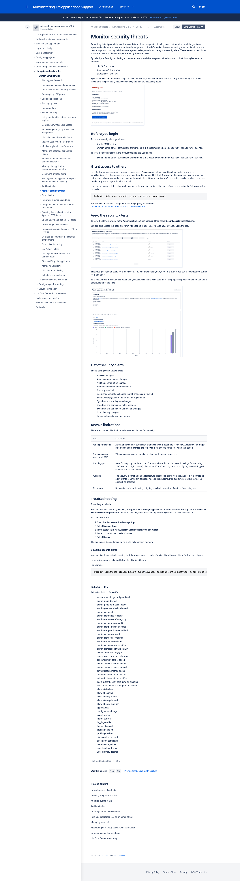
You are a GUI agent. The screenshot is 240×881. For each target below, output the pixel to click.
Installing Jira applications (48, 43)
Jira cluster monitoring (52, 270)
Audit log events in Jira (101, 801)
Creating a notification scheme (105, 811)
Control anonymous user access (57, 125)
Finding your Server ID (52, 80)
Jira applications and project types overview (56, 34)
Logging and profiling (52, 99)
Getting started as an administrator (52, 39)
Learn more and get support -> (162, 17)
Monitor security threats (53, 191)
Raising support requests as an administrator (112, 817)
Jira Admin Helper (50, 249)
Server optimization (48, 289)
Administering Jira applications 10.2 (57, 26)
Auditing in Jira (49, 186)
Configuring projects (45, 57)
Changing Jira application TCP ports (59, 220)
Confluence (105, 856)
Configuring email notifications (105, 833)
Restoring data (49, 108)
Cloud (177, 27)
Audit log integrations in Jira (104, 795)
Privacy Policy (152, 872)
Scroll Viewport (120, 856)
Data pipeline (48, 195)
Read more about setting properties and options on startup (118, 206)
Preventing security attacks (103, 790)
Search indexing (49, 112)
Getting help (41, 307)
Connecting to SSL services (55, 224)
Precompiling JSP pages (53, 94)
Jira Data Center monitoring (104, 838)
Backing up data (49, 103)
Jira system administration (48, 71)
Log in (202, 7)
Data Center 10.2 (194, 26)
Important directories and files (56, 200)
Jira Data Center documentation (51, 293)
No (118, 771)
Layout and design (44, 48)
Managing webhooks (101, 822)
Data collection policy (52, 244)
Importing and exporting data (49, 62)
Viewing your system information (57, 142)
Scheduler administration (54, 275)
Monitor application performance (57, 146)
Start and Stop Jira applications (56, 261)
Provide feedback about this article (140, 771)
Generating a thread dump (54, 174)
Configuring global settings (51, 284)
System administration (49, 76)
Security (183, 872)
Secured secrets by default (54, 279)
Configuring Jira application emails (52, 66)
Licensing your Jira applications (57, 137)
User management (44, 53)
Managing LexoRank (51, 266)
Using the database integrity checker (59, 89)
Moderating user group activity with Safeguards (113, 827)
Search (193, 6)
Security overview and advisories (51, 302)
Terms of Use (169, 872)
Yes (112, 771)
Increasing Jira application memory (58, 85)
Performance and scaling (47, 298)
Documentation (106, 7)
